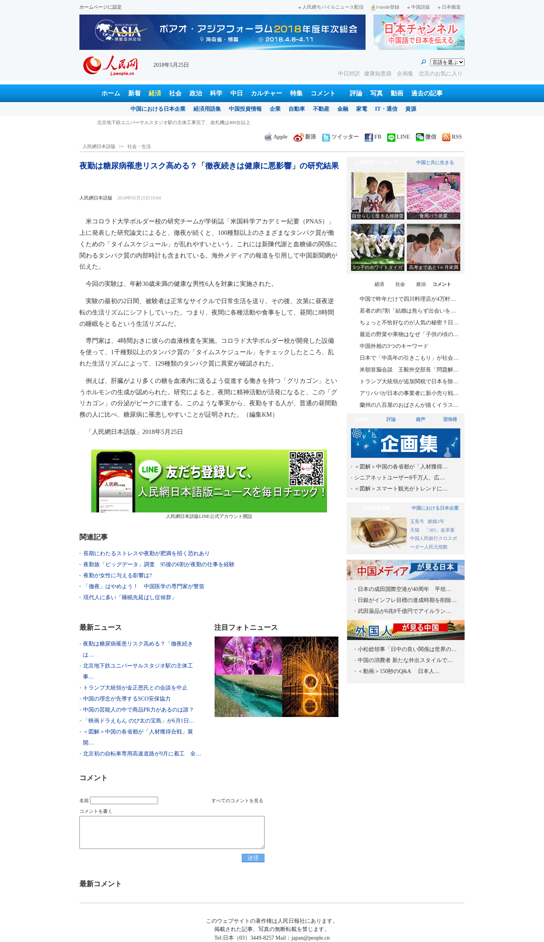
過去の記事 (427, 93)
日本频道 (449, 7)
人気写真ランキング (376, 162)
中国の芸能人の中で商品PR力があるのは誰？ (138, 710)
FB (373, 137)
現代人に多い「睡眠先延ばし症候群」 (130, 597)
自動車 (297, 109)
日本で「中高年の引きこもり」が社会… (409, 358)
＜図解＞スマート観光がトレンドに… (401, 489)
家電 (361, 109)
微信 (426, 137)
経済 (155, 93)
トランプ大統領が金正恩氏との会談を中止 (135, 688)
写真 (376, 93)
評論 (356, 93)
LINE (398, 137)
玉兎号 (417, 521)
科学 (216, 93)
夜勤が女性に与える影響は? (117, 575)
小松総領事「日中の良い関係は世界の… (407, 649)
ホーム (110, 93)
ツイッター (340, 137)
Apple (276, 137)
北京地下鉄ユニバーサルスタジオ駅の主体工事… (138, 671)
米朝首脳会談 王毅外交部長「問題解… (409, 370)
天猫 (415, 530)
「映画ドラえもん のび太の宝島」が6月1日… (139, 721)
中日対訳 (349, 74)
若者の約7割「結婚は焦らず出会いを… (408, 311)
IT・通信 (386, 109)
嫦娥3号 (436, 521)
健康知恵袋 (378, 74)
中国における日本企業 (158, 109)
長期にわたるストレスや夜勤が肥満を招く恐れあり (146, 553)
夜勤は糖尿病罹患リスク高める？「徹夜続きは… (138, 649)
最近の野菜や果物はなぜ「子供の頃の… (409, 334)
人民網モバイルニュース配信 (331, 7)
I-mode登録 (385, 7)
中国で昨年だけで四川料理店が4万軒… (408, 299)
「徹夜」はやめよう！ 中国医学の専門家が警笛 (143, 586)
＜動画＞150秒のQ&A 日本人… (399, 671)
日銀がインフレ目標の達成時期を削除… (407, 600)
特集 (296, 93)
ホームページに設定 (100, 7)
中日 (236, 93)
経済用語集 (207, 109)
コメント (323, 93)
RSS (452, 137)
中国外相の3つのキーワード (394, 346)
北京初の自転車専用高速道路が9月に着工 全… (142, 754)
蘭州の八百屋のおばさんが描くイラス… (409, 405)
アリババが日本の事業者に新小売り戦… (409, 393)
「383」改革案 (439, 530)
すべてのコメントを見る (237, 800)
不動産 (321, 109)
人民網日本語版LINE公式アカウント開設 (209, 484)
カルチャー (266, 93)
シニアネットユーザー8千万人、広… (399, 478)
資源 (410, 109)
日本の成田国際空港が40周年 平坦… (404, 589)
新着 (134, 93)
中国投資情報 (245, 109)
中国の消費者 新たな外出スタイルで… (405, 660)
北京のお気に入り (441, 74)
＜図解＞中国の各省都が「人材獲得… (401, 467)
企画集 (406, 74)
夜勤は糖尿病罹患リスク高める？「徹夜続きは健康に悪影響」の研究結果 (175, 122)
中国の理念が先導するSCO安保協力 (127, 699)
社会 (175, 93)
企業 (275, 109)
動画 (397, 93)
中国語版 (418, 7)
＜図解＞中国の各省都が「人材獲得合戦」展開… (138, 737)
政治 (195, 93)
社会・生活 (139, 146)
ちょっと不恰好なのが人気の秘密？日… (409, 323)
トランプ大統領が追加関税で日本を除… (409, 381)
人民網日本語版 (99, 146)
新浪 (304, 137)
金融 (342, 109)
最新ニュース (100, 627)
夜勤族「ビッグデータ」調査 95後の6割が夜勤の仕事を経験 (159, 564)
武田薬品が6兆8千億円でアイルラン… (404, 611)
